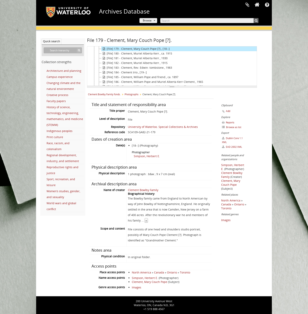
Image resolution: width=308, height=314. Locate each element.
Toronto (185, 272)
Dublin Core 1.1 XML (232, 140)
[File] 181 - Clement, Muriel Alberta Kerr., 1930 (135, 58)
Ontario (172, 272)
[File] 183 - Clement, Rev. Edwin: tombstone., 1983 (137, 67)
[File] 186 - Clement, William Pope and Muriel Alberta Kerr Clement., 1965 (152, 81)
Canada (159, 272)
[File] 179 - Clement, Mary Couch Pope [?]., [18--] (136, 48)
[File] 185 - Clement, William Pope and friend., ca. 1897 (140, 77)
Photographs (131, 94)
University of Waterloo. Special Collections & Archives (163, 127)
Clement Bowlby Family (143, 190)
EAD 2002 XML (232, 147)
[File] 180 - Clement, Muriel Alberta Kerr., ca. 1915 (137, 53)
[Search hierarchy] (63, 50)
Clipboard (247, 5)
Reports (228, 122)
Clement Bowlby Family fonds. (104, 94)
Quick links (267, 5)
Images (136, 287)
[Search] (209, 20)
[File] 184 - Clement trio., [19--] (124, 72)
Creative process (57, 95)
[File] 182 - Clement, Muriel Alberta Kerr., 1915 (135, 63)
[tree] (172, 66)
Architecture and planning (64, 71)
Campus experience (60, 77)
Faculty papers (56, 101)
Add (228, 111)
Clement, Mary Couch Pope (149, 282)
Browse (147, 20)
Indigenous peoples (59, 131)
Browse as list (231, 127)
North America (141, 272)
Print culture (55, 137)
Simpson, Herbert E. (147, 156)
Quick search (51, 41)
